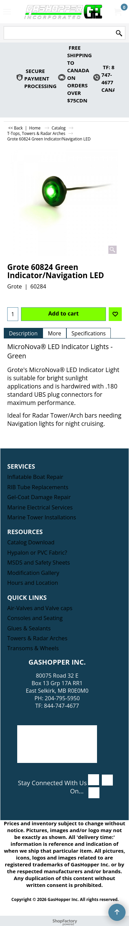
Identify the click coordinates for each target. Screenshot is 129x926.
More (54, 333)
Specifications (89, 333)
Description (23, 333)
